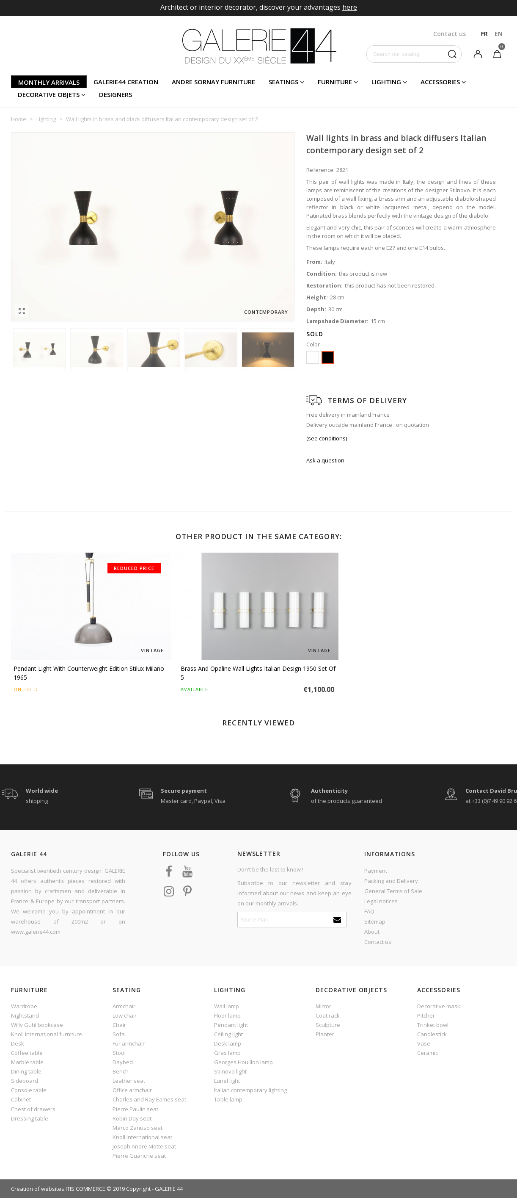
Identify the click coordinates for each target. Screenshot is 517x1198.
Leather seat (129, 1081)
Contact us (377, 942)
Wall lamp (226, 1006)
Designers (115, 94)
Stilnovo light (230, 1071)
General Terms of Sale (393, 891)
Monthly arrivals (49, 82)
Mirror (323, 1006)
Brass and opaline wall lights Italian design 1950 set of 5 (258, 672)
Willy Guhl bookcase (37, 1025)
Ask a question (325, 460)
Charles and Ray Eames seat (149, 1099)
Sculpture (328, 1025)
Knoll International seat (142, 1137)
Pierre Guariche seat (139, 1155)
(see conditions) (326, 438)
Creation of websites (37, 1188)
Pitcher (426, 1015)
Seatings (283, 81)
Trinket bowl (432, 1025)
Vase (423, 1043)
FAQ (369, 911)
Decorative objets (49, 94)
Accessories (440, 81)
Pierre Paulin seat (135, 1109)
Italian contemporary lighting (250, 1090)
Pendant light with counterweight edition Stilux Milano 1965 (89, 672)
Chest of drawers (33, 1109)
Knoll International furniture (46, 1034)
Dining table (26, 1071)
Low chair (125, 1015)
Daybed (123, 1062)
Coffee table (27, 1053)
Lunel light (227, 1081)
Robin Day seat (132, 1118)
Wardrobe (24, 1006)
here (349, 7)
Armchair (124, 1006)
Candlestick (432, 1034)
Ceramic (427, 1053)
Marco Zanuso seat (137, 1128)
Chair (119, 1025)
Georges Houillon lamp (243, 1062)
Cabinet (21, 1099)
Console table (29, 1090)
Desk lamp (227, 1043)
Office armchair (132, 1090)
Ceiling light (228, 1034)
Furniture (335, 81)
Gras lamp (227, 1053)
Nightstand (25, 1015)
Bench (121, 1071)
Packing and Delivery (391, 881)
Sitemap (374, 921)
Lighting (386, 81)
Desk (17, 1043)
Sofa (119, 1034)
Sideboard (24, 1081)
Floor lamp (227, 1015)
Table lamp (228, 1099)
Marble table (27, 1062)
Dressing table (29, 1118)
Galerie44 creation (126, 81)
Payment (375, 870)
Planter (325, 1034)
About (372, 931)
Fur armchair (129, 1043)
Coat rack (328, 1015)
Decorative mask (438, 1006)
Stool (119, 1053)
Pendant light (231, 1025)
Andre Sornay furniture (213, 81)
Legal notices (381, 901)
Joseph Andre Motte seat (144, 1146)
